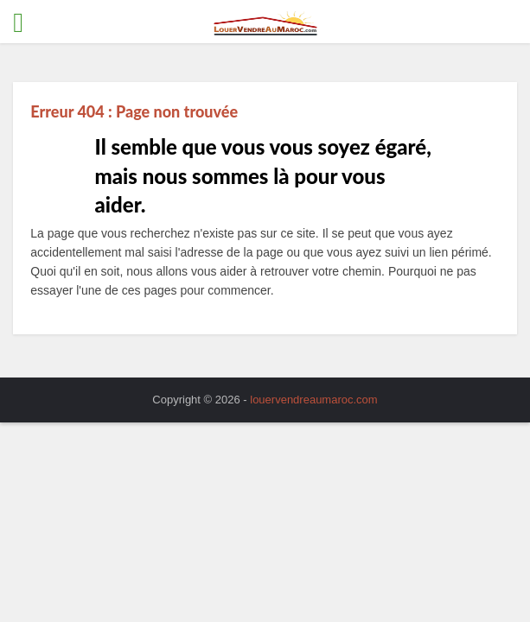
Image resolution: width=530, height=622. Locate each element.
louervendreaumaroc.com (313, 399)
